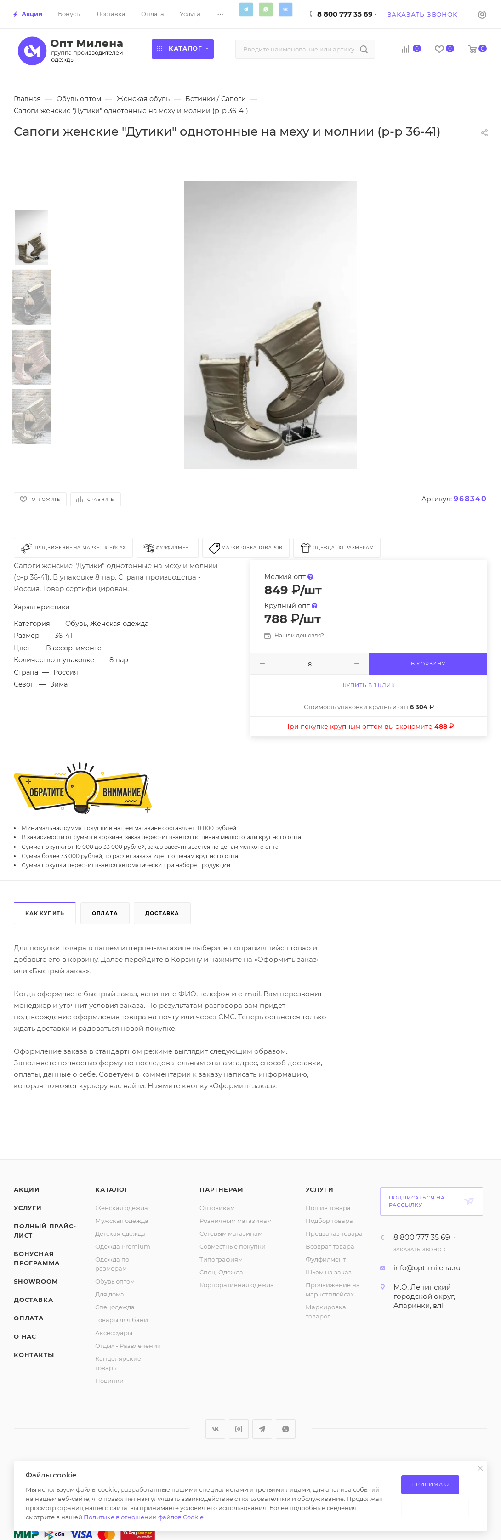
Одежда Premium (122, 1246)
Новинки (109, 1380)
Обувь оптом (115, 1281)
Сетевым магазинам (230, 1233)
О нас (25, 1336)
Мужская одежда (121, 1220)
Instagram (239, 1429)
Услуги (28, 1207)
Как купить (44, 913)
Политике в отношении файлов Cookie (144, 1517)
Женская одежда (121, 1207)
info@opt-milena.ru (427, 1267)
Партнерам (221, 1189)
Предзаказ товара (334, 1233)
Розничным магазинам (235, 1220)
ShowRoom (35, 1281)
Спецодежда (115, 1307)
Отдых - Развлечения (128, 1345)
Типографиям (221, 1259)
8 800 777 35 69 (345, 14)
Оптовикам (217, 1207)
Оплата (105, 913)
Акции (27, 1189)
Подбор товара (329, 1220)
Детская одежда (120, 1233)
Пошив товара (328, 1207)
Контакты (34, 1354)
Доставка (162, 913)
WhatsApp (266, 9)
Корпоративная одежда (236, 1285)
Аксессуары (113, 1332)
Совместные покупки (232, 1246)
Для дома (109, 1294)
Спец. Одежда (221, 1272)
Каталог (112, 1189)
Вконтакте (286, 9)
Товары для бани (121, 1320)
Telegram (246, 9)
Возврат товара (330, 1246)
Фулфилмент (326, 1259)
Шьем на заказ (329, 1272)
